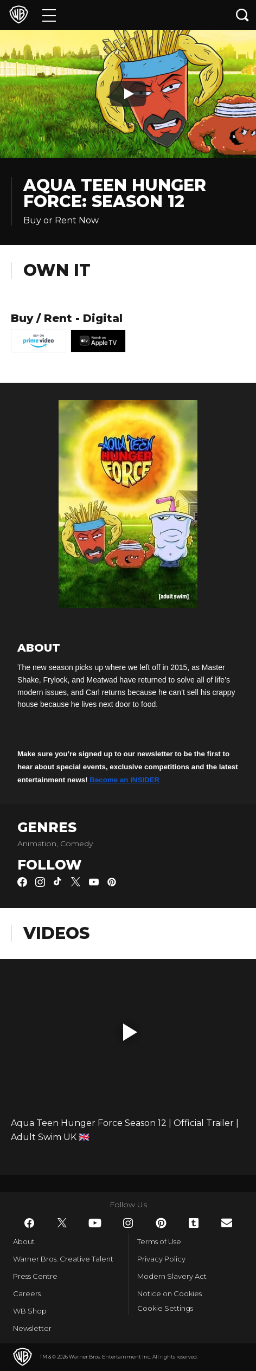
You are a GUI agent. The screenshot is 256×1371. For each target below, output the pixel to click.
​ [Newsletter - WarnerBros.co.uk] (226, 1223)
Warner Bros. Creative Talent (63, 1258)
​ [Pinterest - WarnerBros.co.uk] (161, 1223)
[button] (130, 1032)
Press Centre (35, 1276)
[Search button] (242, 15)
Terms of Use (159, 1241)
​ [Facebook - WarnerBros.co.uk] (29, 1223)
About (24, 1241)
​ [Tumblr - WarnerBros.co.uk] (193, 1223)
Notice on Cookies (169, 1293)
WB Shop (30, 1310)
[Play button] (128, 94)
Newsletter (32, 1328)
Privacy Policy (161, 1258)
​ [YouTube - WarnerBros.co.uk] (94, 1223)
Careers (27, 1293)
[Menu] (49, 15)
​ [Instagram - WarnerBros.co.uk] (128, 1223)
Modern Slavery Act (172, 1276)
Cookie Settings (165, 1308)
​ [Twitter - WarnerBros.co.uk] (62, 1223)
